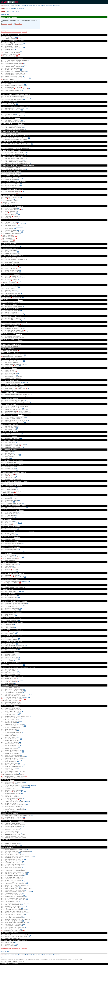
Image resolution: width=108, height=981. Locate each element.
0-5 (26, 645)
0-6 (26, 877)
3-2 (21, 51)
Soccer (3, 5)
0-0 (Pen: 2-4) (29, 694)
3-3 (25, 400)
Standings (21, 40)
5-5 (22, 880)
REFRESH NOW (5, 14)
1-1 (24, 43)
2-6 (27, 899)
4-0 (22, 44)
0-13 (18, 528)
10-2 (17, 442)
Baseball (35, 5)
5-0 (21, 938)
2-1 (26, 65)
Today (2, 8)
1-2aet (16, 37)
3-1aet (20, 38)
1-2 (18, 208)
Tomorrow (13, 8)
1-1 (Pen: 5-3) (20, 591)
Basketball (17, 5)
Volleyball (29, 5)
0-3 (21, 173)
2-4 (18, 179)
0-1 (19, 54)
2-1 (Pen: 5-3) (22, 223)
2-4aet (20, 523)
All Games (3, 11)
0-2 (24, 47)
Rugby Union (48, 5)
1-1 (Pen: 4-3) (22, 791)
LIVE (8, 11)
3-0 (21, 70)
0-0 (19, 46)
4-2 (26, 444)
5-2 (16, 468)
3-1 (24, 63)
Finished (13, 11)
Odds (17, 11)
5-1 (24, 361)
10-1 (31, 891)
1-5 (21, 755)
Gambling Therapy (17, 961)
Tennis (12, 5)
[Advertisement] (54, 974)
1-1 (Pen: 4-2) (32, 785)
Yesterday (7, 8)
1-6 (21, 386)
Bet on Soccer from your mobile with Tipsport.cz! (14, 32)
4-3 (23, 798)
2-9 (26, 906)
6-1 (17, 487)
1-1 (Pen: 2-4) (26, 801)
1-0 (15, 49)
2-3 (19, 279)
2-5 (14, 451)
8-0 (27, 883)
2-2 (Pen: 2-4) (26, 787)
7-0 (19, 187)
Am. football (41, 5)
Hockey (7, 5)
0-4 (24, 318)
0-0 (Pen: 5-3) (26, 697)
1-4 (17, 498)
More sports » (57, 5)
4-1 (25, 422)
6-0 (27, 152)
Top (1, 957)
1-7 (26, 330)
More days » (20, 8)
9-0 (20, 281)
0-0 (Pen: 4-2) (26, 581)
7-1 (24, 160)
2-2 (19, 133)
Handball (23, 5)
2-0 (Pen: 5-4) (19, 227)
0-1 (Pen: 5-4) (24, 382)
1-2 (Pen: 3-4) (20, 230)
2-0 (30, 78)
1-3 (26, 158)
